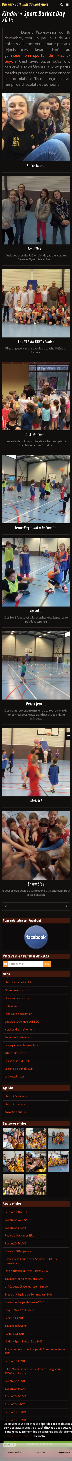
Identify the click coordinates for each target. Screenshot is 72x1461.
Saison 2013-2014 (15, 1388)
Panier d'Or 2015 (14, 1333)
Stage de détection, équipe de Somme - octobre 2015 (35, 1351)
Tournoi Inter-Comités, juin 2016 (24, 1279)
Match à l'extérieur (16, 1096)
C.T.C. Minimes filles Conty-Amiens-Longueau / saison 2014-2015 (33, 1371)
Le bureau (11, 1006)
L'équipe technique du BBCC (22, 1021)
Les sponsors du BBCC (18, 1061)
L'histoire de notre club (18, 982)
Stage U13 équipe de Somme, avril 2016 (29, 1294)
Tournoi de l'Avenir (15, 1325)
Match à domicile (15, 1104)
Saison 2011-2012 (15, 1404)
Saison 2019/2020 (16, 1220)
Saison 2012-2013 (15, 1396)
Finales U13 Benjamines (19, 1251)
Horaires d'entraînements (20, 1029)
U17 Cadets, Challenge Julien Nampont (28, 1286)
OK (47, 964)
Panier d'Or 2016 (14, 1318)
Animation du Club (16, 1112)
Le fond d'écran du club (19, 1068)
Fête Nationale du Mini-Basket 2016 (26, 1271)
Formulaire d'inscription (18, 1014)
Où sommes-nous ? (17, 990)
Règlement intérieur (17, 1037)
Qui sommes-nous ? (17, 998)
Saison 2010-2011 (15, 1412)
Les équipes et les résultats (21, 1045)
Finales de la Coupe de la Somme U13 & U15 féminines (31, 1261)
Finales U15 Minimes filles (20, 1235)
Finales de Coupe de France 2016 (24, 1302)
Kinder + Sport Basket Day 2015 (23, 1341)
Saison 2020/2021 (16, 1212)
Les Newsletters (14, 1076)
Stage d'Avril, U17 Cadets (19, 1310)
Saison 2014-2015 (15, 1361)
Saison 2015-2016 (15, 1227)
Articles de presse (15, 1053)
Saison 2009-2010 (16, 1420)
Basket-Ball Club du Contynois (25, 4)
